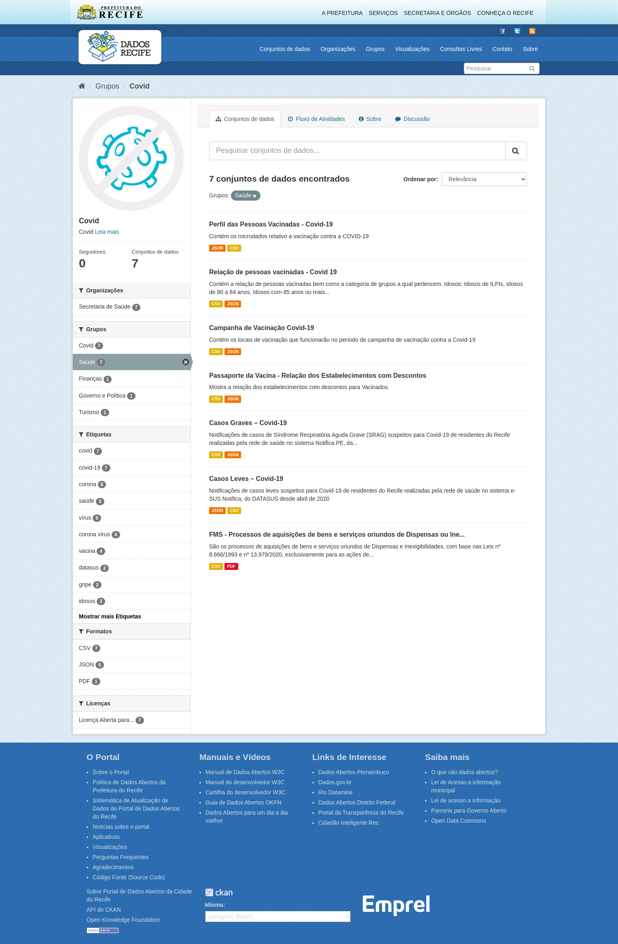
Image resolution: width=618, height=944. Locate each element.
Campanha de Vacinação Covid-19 (261, 327)
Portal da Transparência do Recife (361, 812)
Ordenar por (420, 179)
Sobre (530, 49)
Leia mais (107, 232)
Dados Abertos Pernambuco (353, 772)
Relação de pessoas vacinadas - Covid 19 (273, 272)
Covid (139, 86)
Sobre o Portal (111, 772)
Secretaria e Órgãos (437, 13)
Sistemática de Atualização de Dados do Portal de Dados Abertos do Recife (136, 808)
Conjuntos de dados (285, 49)
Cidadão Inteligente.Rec (348, 822)
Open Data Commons (458, 820)
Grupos (375, 49)
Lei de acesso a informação (465, 800)
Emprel (396, 905)
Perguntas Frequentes (121, 857)
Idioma (214, 905)
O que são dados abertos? (464, 772)
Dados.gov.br (334, 782)
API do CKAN (104, 909)
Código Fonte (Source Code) (129, 877)
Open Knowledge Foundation (123, 919)
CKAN (219, 892)
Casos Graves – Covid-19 (248, 422)
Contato (502, 49)
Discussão (412, 119)
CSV (234, 248)
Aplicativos (106, 837)
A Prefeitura (342, 13)
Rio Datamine (335, 792)
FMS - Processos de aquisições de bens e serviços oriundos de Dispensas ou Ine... (337, 534)
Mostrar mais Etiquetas (110, 616)
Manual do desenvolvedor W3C (244, 782)
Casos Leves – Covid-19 (246, 478)
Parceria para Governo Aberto (468, 810)
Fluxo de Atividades (316, 119)
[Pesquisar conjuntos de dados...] (357, 151)
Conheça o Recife (505, 13)
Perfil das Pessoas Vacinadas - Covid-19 (271, 224)
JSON (217, 248)
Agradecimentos (113, 867)
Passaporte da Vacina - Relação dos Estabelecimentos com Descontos (317, 375)
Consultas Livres (461, 49)
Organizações (337, 49)
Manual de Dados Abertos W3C (245, 772)
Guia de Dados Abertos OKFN (243, 802)
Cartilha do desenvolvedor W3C (245, 792)
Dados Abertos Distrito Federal (357, 802)
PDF (231, 566)
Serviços (383, 13)
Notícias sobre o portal (121, 826)
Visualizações (412, 49)
